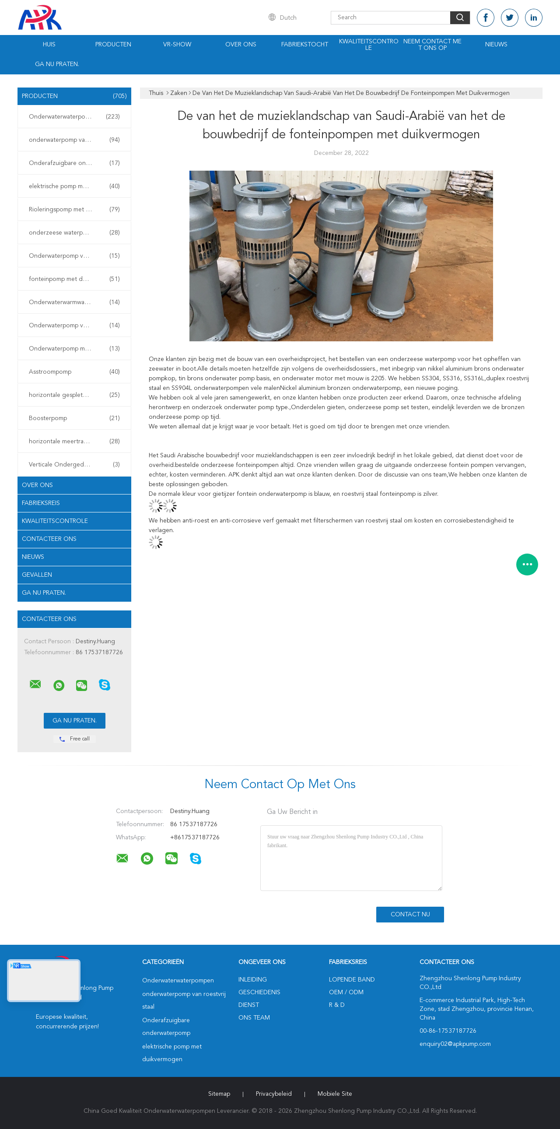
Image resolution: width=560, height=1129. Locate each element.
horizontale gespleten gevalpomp (75, 395)
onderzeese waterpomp (74, 232)
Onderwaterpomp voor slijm (74, 256)
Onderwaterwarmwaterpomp (74, 302)
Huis (49, 45)
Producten (113, 45)
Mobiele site (335, 1094)
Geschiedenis (259, 992)
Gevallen (37, 575)
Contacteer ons (49, 539)
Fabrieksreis (41, 503)
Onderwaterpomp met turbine (74, 348)
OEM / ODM (346, 992)
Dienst (248, 1005)
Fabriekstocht (304, 45)
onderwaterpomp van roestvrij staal (76, 140)
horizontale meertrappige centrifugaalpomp (76, 441)
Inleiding (252, 980)
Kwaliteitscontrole (369, 45)
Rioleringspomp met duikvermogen (76, 209)
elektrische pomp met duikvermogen (76, 186)
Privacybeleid (274, 1094)
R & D (337, 1005)
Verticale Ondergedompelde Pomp (76, 464)
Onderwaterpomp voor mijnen (74, 325)
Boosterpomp (74, 418)
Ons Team (254, 1018)
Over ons (240, 45)
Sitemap (219, 1094)
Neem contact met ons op (432, 45)
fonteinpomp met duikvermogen (74, 279)
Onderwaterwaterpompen (74, 116)
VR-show (177, 45)
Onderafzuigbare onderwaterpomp (76, 163)
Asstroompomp (74, 372)
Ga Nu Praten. (57, 64)
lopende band (352, 980)
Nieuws (496, 45)
